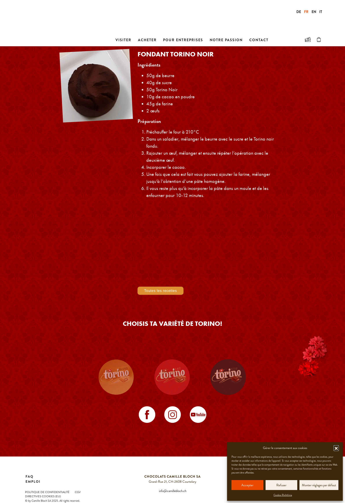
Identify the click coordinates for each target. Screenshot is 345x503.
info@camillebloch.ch (172, 490)
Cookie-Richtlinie (282, 495)
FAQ (29, 476)
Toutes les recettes (160, 291)
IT (320, 11)
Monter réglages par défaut (319, 485)
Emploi (33, 481)
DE (298, 11)
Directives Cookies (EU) (43, 496)
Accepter (247, 485)
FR (306, 11)
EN (314, 11)
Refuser (281, 485)
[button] (336, 448)
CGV (78, 492)
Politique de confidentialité (47, 492)
